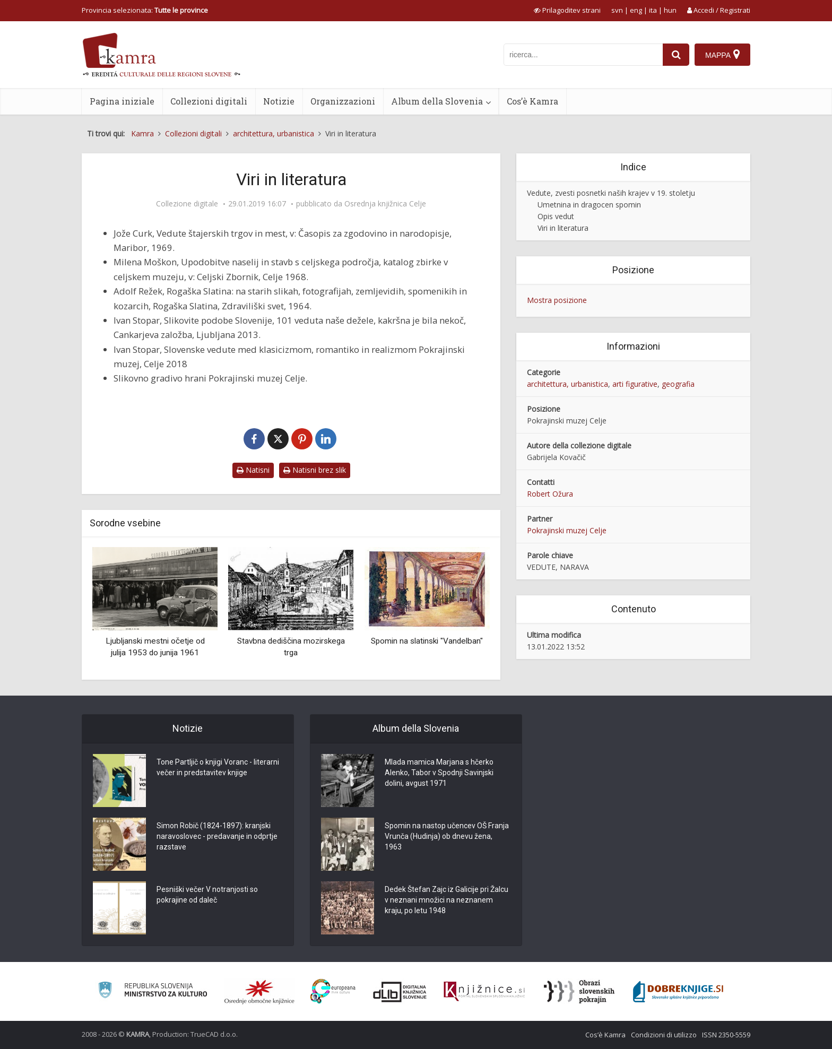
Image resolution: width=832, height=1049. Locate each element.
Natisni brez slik (314, 470)
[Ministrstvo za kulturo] (152, 991)
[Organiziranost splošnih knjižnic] (259, 991)
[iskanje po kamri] (583, 55)
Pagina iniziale (122, 101)
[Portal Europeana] (333, 991)
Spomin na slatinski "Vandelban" (427, 641)
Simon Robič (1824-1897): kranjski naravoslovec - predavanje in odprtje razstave (217, 836)
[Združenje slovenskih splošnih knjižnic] (484, 991)
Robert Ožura (550, 494)
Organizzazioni (342, 101)
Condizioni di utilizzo (664, 1034)
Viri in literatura (563, 228)
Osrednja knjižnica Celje (385, 204)
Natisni (253, 470)
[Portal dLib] (400, 991)
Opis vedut (556, 216)
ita (653, 10)
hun (670, 10)
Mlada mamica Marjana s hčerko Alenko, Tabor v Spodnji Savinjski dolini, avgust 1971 (439, 772)
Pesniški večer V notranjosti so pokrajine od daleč (207, 894)
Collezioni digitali (208, 101)
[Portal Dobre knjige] (678, 991)
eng (636, 10)
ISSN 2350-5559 (726, 1034)
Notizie (278, 101)
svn (617, 10)
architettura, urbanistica (567, 384)
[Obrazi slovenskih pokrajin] (579, 991)
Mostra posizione (557, 300)
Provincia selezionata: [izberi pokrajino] (145, 10)
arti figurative (634, 384)
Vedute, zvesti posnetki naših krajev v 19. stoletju (611, 193)
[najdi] (676, 55)
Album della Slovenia (437, 101)
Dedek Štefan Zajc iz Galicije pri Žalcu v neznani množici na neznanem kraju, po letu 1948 (446, 900)
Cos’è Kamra (532, 101)
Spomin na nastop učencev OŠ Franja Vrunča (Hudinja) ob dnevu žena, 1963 (447, 836)
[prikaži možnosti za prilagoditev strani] (567, 10)
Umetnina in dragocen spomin (589, 205)
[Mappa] (722, 55)
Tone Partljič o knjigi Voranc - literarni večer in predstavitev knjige (218, 767)
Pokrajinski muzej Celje (566, 530)
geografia (678, 384)
